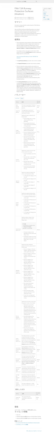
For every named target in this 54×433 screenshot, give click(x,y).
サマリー (45, 12)
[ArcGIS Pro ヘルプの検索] (25, 1)
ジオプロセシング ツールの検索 (22, 424)
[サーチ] (36, 1)
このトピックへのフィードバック (35, 430)
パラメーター (45, 15)
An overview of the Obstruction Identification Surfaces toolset (27, 422)
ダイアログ (17, 98)
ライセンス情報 (46, 19)
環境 (44, 17)
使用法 (44, 13)
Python (22, 98)
